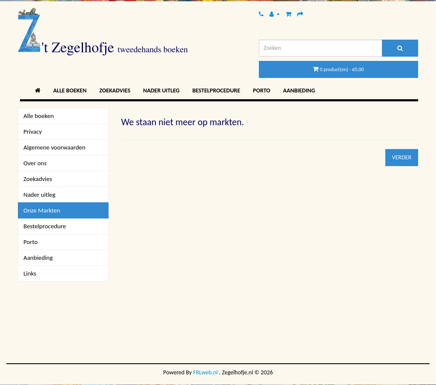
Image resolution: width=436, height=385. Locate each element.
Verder (401, 157)
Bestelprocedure (216, 90)
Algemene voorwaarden (54, 147)
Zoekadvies (114, 90)
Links (29, 273)
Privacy (32, 131)
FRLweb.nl (205, 372)
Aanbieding (299, 90)
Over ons (34, 163)
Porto (261, 90)
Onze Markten (41, 210)
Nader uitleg (161, 90)
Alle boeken (69, 90)
